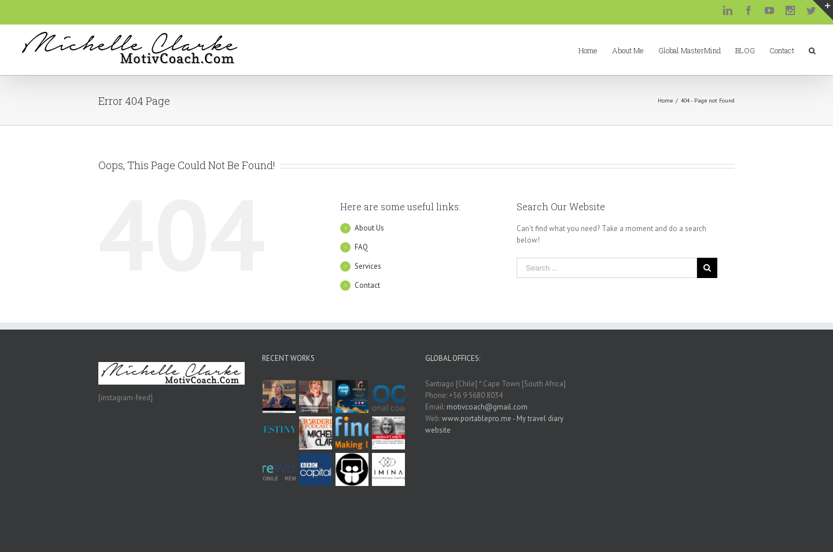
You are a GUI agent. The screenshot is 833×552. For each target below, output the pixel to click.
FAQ (361, 247)
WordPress (381, 532)
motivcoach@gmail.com (487, 407)
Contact (367, 285)
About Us (369, 228)
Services (368, 266)
